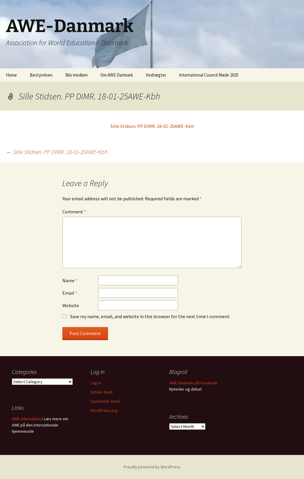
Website (70, 305)
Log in (96, 383)
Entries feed (102, 392)
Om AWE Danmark (116, 75)
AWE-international (27, 418)
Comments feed (105, 401)
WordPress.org (104, 410)
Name (69, 280)
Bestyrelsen (41, 75)
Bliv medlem (76, 75)
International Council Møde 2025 (208, 75)
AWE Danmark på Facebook (193, 383)
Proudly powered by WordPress (152, 467)
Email (69, 293)
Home (11, 75)
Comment (74, 212)
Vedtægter (156, 75)
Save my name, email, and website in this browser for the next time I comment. (150, 316)
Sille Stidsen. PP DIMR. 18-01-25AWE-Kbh (152, 126)
